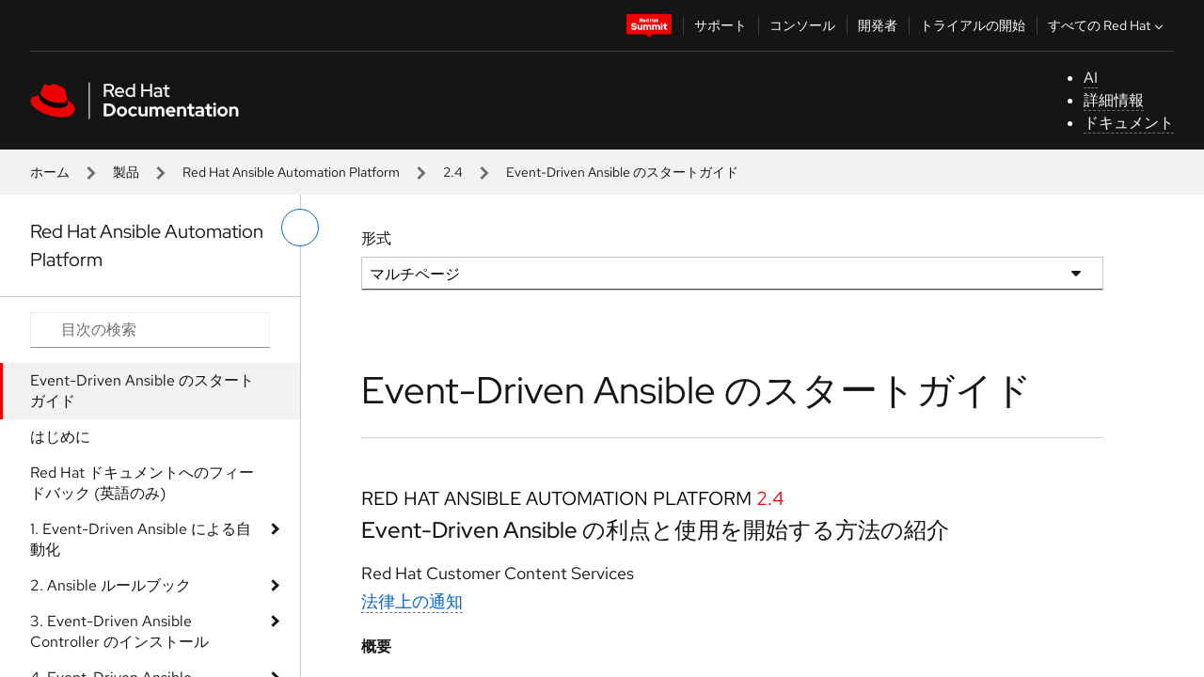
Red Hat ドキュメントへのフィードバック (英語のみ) (142, 483)
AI (1091, 77)
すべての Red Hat (1107, 25)
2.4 (453, 172)
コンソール (802, 25)
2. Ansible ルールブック (110, 585)
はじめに (60, 437)
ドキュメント (1129, 123)
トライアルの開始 (972, 25)
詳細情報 (1114, 100)
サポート (720, 25)
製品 (126, 172)
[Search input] (150, 330)
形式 (376, 238)
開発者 (877, 25)
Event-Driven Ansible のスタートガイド (142, 390)
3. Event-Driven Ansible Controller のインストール (119, 631)
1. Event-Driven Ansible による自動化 (140, 539)
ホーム (50, 172)
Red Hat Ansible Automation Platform (291, 172)
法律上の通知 (412, 601)
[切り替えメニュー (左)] (300, 227)
